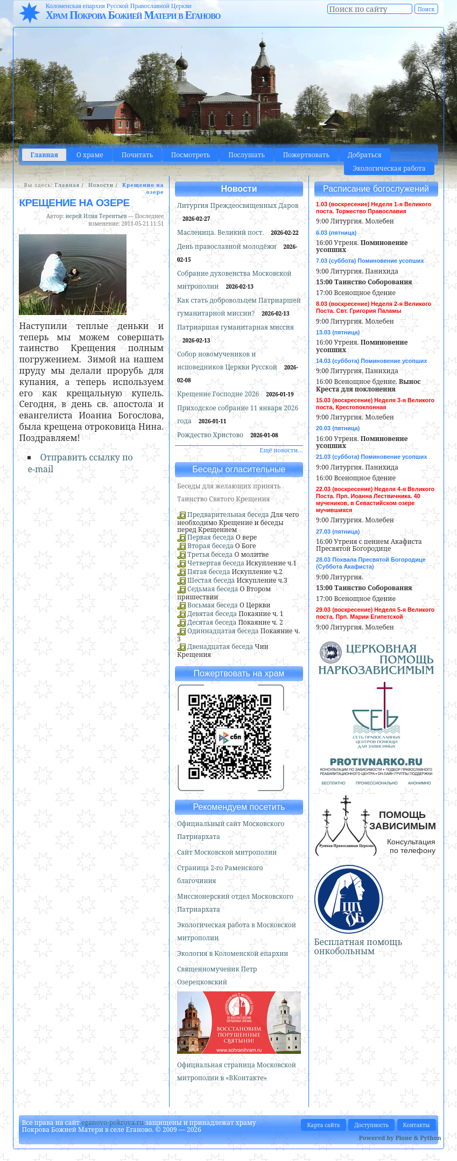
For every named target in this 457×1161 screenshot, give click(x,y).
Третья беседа (210, 554)
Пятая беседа (208, 571)
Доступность (371, 1125)
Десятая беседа (211, 622)
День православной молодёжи (227, 246)
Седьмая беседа (212, 588)
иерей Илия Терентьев (96, 216)
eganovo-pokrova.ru (112, 1122)
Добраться (365, 154)
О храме (89, 154)
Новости (101, 184)
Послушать (246, 154)
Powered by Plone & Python (400, 1138)
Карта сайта (323, 1125)
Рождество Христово (211, 434)
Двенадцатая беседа (220, 646)
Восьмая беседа (212, 605)
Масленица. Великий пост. (221, 232)
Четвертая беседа (215, 563)
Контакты (416, 1125)
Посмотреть (190, 154)
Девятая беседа (212, 613)
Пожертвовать (306, 154)
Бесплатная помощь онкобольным (358, 946)
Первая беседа (210, 537)
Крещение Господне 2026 (219, 393)
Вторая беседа (210, 545)
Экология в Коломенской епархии (233, 953)
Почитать (137, 154)
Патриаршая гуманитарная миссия (235, 327)
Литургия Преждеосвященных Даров (237, 205)
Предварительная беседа (228, 514)
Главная (44, 154)
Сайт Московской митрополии (227, 852)
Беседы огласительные (238, 469)
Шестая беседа (211, 580)
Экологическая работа (389, 168)
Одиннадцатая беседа (223, 630)
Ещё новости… (281, 450)
